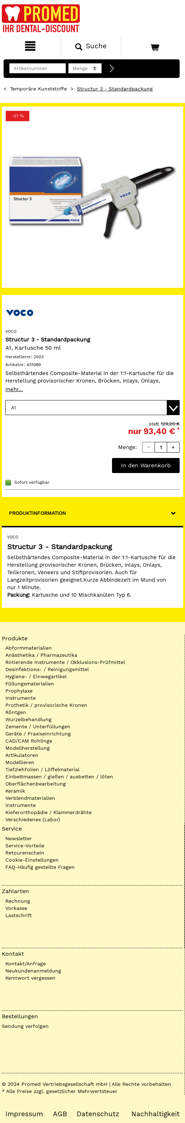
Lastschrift (18, 915)
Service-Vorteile (24, 845)
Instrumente (20, 698)
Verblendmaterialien (30, 798)
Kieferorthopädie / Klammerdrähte (48, 812)
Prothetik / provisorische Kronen (46, 705)
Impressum (24, 1114)
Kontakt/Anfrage (25, 963)
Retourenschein (24, 853)
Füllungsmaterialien (29, 683)
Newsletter (18, 838)
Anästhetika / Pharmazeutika (41, 655)
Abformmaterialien (28, 648)
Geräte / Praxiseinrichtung (38, 734)
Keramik (15, 791)
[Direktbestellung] (112, 68)
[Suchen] (91, 46)
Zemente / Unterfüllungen (37, 726)
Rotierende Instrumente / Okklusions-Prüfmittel (65, 662)
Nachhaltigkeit (155, 1114)
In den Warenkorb (146, 465)
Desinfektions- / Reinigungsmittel (47, 669)
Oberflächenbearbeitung (35, 784)
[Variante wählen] (92, 407)
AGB (60, 1114)
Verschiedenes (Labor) (32, 819)
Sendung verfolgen (25, 1026)
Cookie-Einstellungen (32, 860)
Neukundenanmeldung (33, 971)
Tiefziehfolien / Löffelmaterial (42, 769)
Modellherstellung (27, 748)
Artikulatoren (21, 755)
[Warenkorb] (152, 46)
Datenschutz (98, 1114)
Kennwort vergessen (30, 978)
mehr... (14, 389)
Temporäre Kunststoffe (38, 89)
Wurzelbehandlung (28, 719)
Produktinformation (37, 513)
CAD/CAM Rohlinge (28, 741)
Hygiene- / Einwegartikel (36, 676)
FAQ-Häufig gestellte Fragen (40, 867)
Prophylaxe (19, 691)
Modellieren (19, 762)
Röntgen (15, 712)
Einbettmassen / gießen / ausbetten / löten (59, 776)
